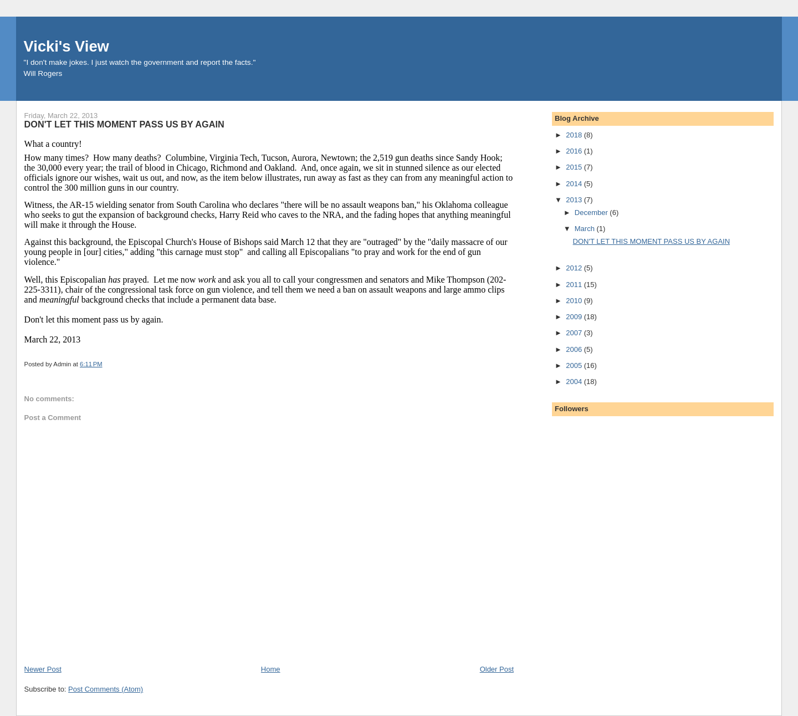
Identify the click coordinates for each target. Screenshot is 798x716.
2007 (575, 333)
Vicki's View (66, 46)
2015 (575, 167)
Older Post (497, 669)
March (586, 228)
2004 (575, 381)
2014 (575, 184)
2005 (575, 365)
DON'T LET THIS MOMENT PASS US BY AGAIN (651, 241)
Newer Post (43, 669)
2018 (575, 135)
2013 (575, 200)
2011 (575, 284)
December (592, 212)
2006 (575, 349)
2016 (575, 151)
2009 (575, 317)
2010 (575, 300)
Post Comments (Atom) (105, 689)
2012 (575, 268)
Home (270, 669)
